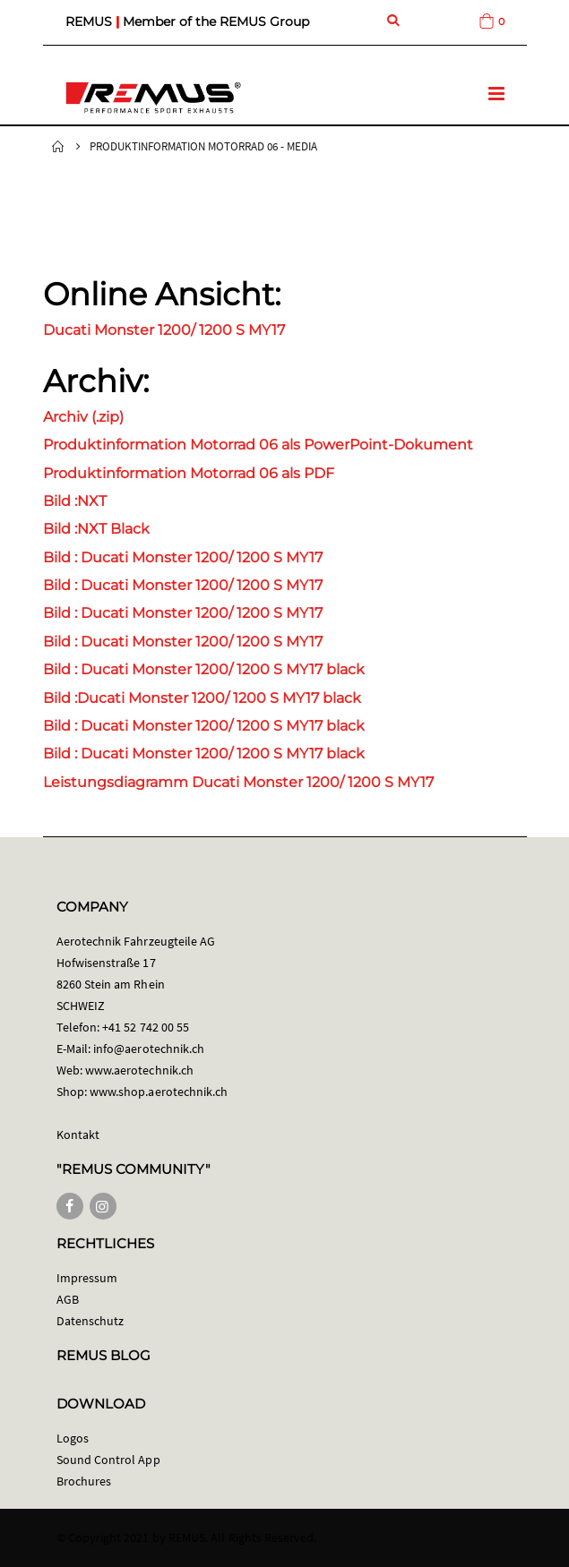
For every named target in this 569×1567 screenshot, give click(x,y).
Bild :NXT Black (96, 528)
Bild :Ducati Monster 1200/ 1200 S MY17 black (202, 697)
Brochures (84, 1481)
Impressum (87, 1278)
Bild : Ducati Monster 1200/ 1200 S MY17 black (204, 669)
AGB (67, 1299)
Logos (72, 1438)
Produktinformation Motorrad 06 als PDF (188, 473)
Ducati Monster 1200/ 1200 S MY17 (164, 329)
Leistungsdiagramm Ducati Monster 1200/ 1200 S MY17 (238, 782)
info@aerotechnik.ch (148, 1048)
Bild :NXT (75, 500)
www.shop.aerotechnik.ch (159, 1091)
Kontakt (77, 1134)
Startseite (58, 147)
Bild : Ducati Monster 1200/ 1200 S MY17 (183, 557)
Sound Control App (108, 1459)
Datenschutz (90, 1321)
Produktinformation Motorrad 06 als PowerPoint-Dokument (258, 444)
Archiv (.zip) (83, 416)
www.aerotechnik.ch (139, 1070)
